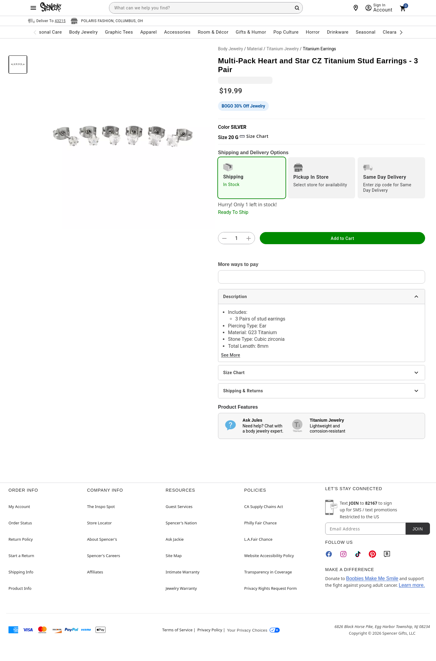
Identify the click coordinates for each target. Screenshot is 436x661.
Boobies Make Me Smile (372, 578)
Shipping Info (20, 572)
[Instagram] (343, 554)
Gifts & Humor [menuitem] (251, 32)
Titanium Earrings (319, 48)
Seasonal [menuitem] (365, 32)
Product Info (19, 588)
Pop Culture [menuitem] (286, 32)
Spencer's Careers (103, 555)
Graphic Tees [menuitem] (119, 32)
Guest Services (179, 506)
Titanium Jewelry (282, 48)
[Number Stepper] (236, 238)
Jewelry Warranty (181, 588)
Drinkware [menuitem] (337, 32)
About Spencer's (102, 539)
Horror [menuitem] (313, 32)
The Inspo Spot (101, 506)
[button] (123, 136)
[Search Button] (297, 7)
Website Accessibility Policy (269, 555)
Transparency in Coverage (268, 572)
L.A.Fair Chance (258, 539)
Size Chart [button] (253, 136)
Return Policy (20, 539)
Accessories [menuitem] (177, 32)
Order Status (20, 523)
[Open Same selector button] (47, 21)
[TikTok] (358, 554)
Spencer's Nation (181, 523)
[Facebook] (328, 554)
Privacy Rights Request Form (270, 588)
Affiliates (95, 572)
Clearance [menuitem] (393, 32)
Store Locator (99, 523)
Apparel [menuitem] (148, 32)
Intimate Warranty (183, 572)
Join (417, 528)
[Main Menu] (33, 7)
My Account (19, 506)
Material (255, 48)
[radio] (252, 177)
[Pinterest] (372, 554)
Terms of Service (177, 630)
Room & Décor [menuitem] (213, 32)
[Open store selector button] (107, 21)
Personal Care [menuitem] (47, 32)
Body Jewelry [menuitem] (83, 32)
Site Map (174, 555)
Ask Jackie (175, 539)
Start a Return (21, 555)
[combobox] (205, 7)
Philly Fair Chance (260, 523)
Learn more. (412, 585)
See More (230, 355)
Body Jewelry (230, 48)
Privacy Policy (209, 630)
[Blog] (387, 554)
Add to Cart (342, 238)
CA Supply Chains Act (263, 506)
